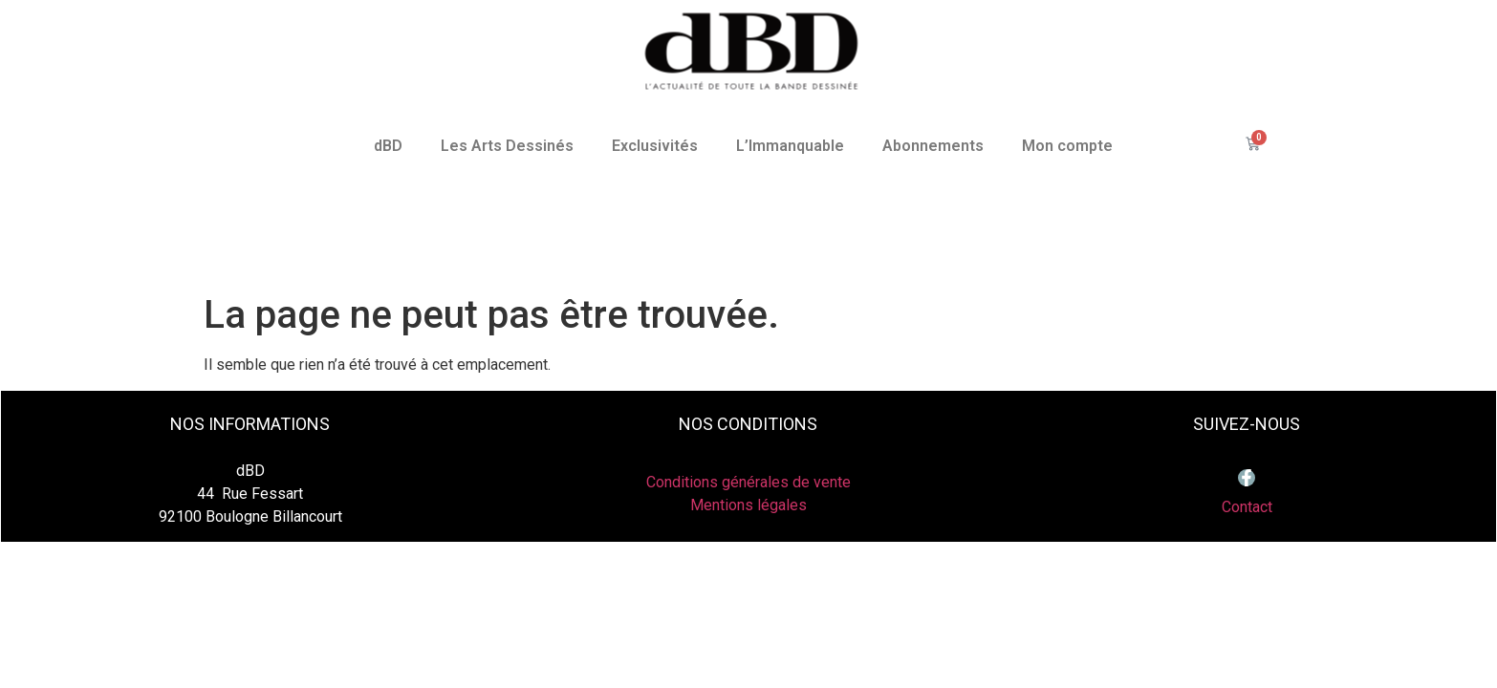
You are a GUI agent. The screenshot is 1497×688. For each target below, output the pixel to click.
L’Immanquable (790, 146)
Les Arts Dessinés (507, 146)
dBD (388, 146)
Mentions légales (748, 505)
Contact (1247, 507)
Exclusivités (655, 146)
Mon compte (1067, 146)
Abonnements (933, 146)
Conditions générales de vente (748, 482)
